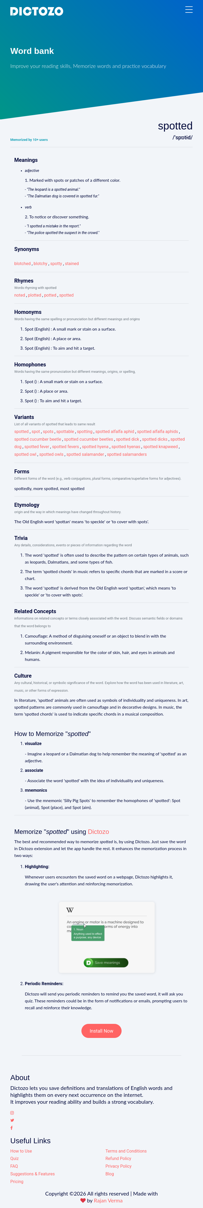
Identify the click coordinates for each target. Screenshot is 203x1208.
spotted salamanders (127, 454)
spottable (65, 431)
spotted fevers (65, 446)
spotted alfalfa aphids (157, 431)
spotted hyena (95, 446)
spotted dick (127, 439)
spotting (85, 431)
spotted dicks (155, 439)
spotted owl (25, 454)
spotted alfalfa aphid (114, 431)
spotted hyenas (126, 446)
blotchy (40, 263)
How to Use (21, 1151)
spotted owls (51, 454)
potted (50, 295)
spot (35, 431)
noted (19, 295)
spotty (56, 263)
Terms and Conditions (126, 1151)
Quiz (14, 1158)
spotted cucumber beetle (37, 439)
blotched (22, 263)
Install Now (101, 1031)
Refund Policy (118, 1158)
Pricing (17, 1181)
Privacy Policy (118, 1166)
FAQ (14, 1166)
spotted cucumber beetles (88, 439)
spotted (66, 295)
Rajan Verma (108, 1200)
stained (72, 263)
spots (48, 431)
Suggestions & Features (32, 1173)
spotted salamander (85, 454)
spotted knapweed (160, 446)
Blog (109, 1173)
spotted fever (36, 446)
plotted (34, 295)
